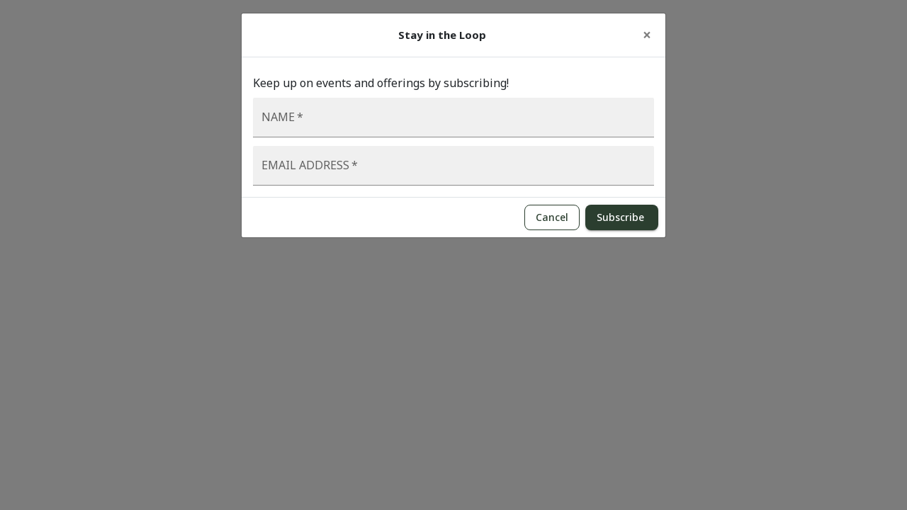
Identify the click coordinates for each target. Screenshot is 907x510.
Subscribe (621, 218)
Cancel (552, 217)
